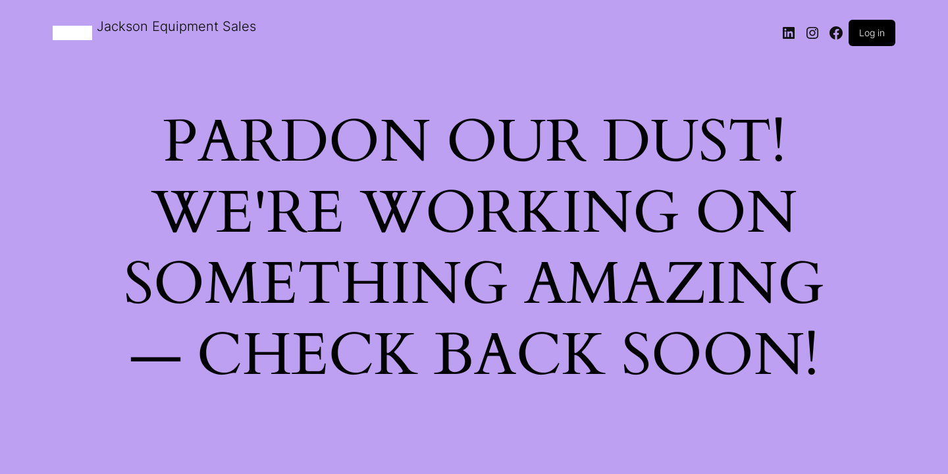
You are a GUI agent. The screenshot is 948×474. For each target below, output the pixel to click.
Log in (872, 32)
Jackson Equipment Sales (176, 26)
